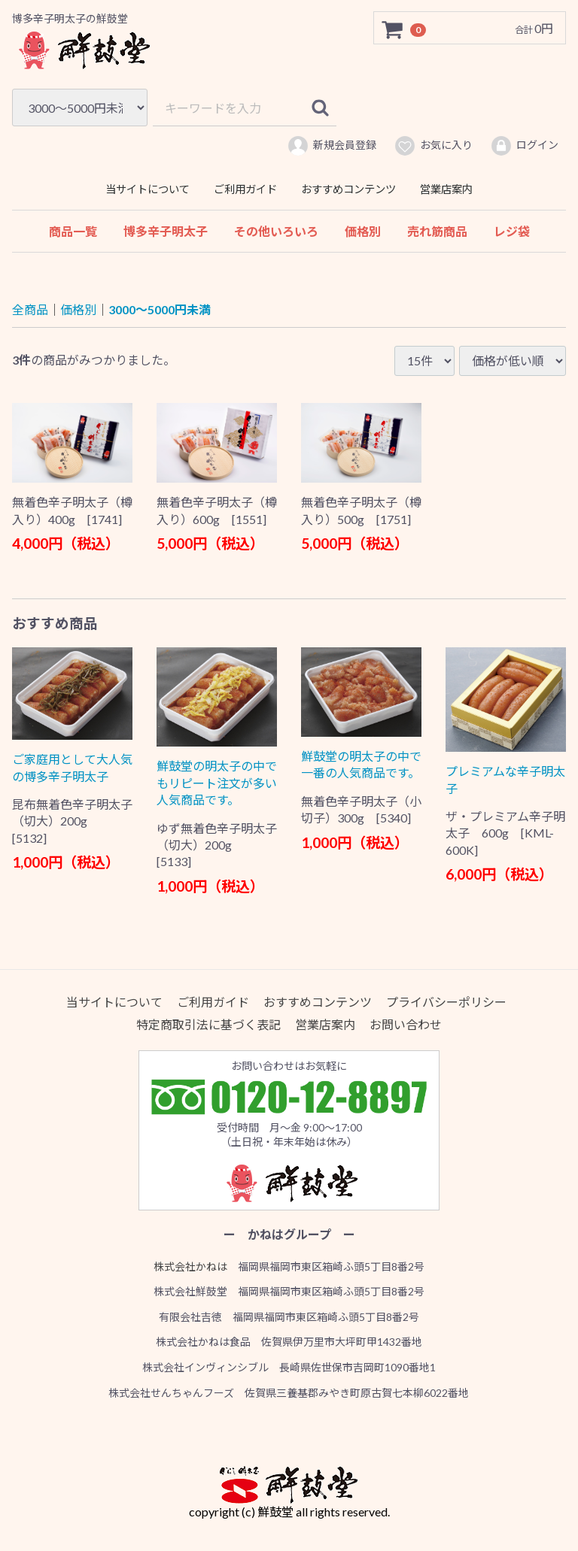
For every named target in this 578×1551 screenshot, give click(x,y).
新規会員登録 (331, 146)
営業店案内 (446, 189)
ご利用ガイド (245, 189)
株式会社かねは (190, 1265)
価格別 (363, 231)
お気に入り (433, 146)
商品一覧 (73, 231)
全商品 (30, 309)
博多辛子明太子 (165, 231)
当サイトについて (147, 189)
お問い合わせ (406, 1024)
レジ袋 (512, 231)
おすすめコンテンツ (348, 189)
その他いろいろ (276, 231)
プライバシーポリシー (446, 1002)
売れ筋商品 (437, 231)
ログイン (524, 146)
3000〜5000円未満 (159, 309)
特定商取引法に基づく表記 (208, 1024)
